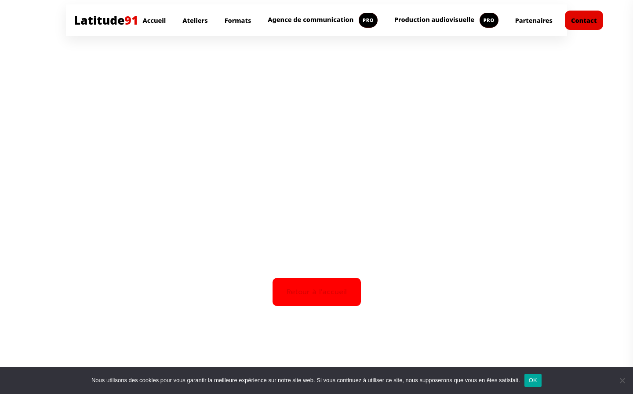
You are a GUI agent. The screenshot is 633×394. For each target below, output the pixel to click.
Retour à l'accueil (317, 292)
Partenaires (534, 20)
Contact (584, 20)
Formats (238, 20)
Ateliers (194, 20)
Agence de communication (323, 20)
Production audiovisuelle (446, 20)
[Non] (622, 380)
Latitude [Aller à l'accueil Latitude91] (106, 20)
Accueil (154, 20)
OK (533, 380)
